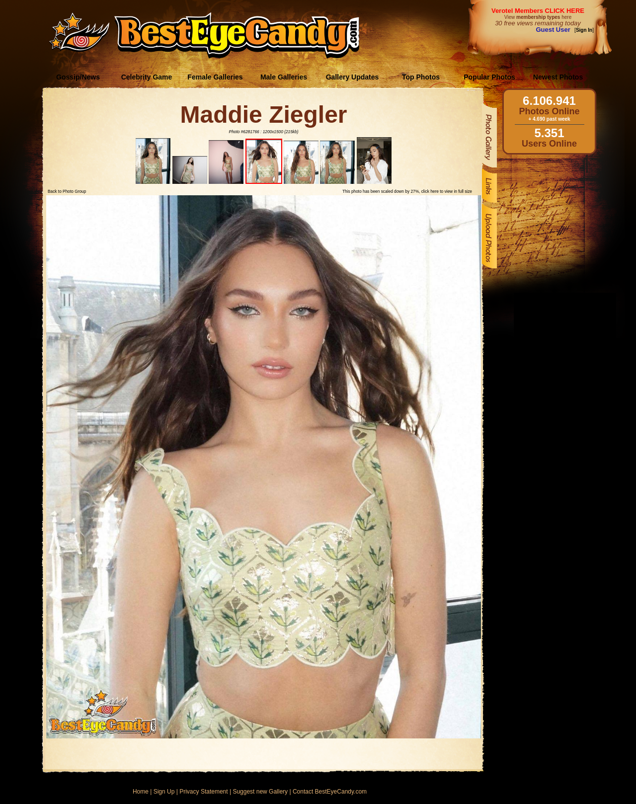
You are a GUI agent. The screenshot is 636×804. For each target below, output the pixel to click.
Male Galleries (283, 77)
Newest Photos (558, 77)
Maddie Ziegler (263, 114)
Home (141, 791)
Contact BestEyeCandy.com (330, 791)
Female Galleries (214, 77)
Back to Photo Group (67, 191)
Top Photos (421, 77)
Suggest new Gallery (260, 791)
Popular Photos (489, 77)
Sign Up (164, 791)
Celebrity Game (146, 77)
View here (537, 17)
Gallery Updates (352, 77)
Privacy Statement (203, 791)
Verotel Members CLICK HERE (537, 10)
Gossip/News (78, 77)
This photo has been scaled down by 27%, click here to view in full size (407, 191)
